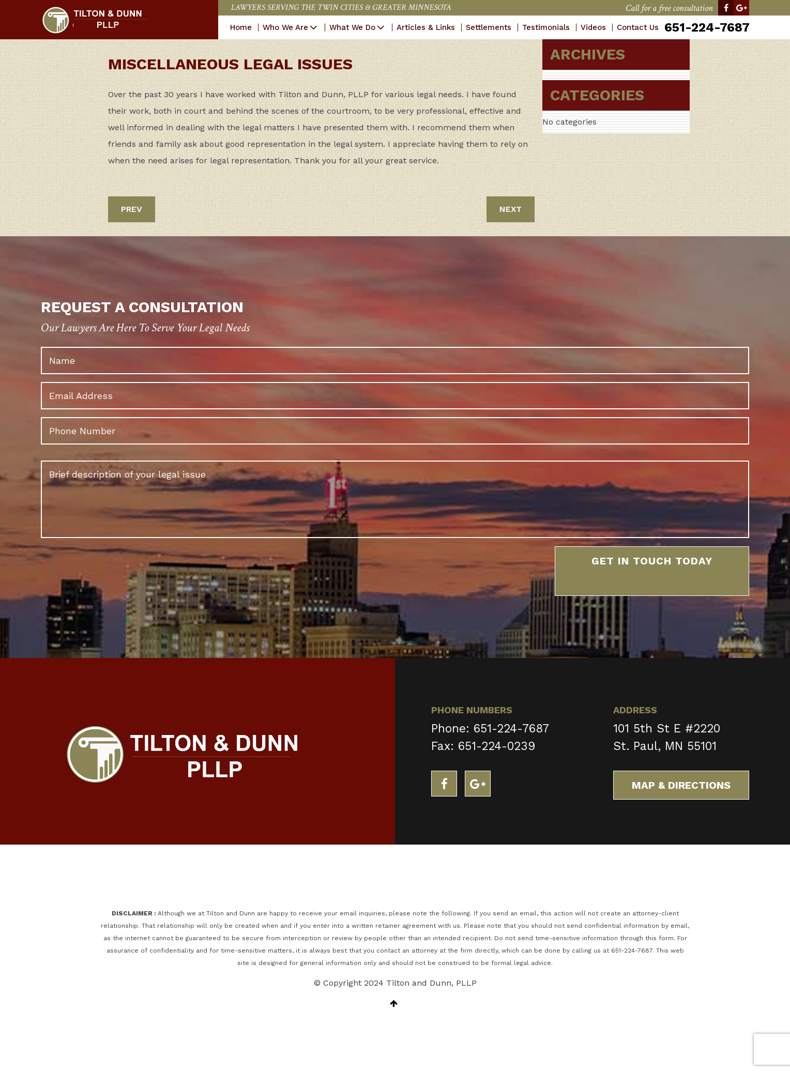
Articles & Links (425, 27)
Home (240, 27)
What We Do (352, 27)
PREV (131, 209)
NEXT (510, 209)
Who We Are (285, 27)
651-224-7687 (706, 27)
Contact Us (637, 27)
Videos (592, 27)
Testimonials (545, 27)
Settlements (488, 27)
